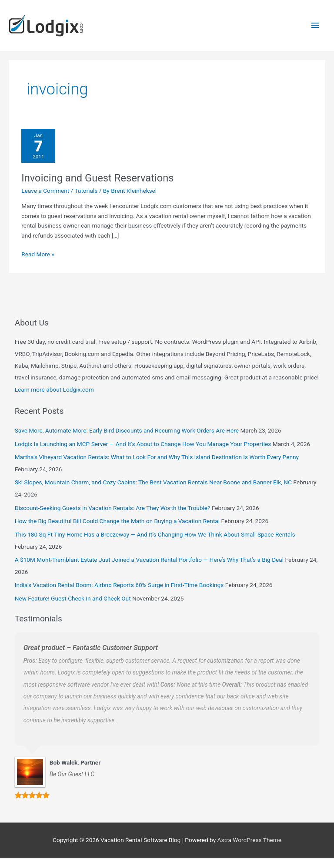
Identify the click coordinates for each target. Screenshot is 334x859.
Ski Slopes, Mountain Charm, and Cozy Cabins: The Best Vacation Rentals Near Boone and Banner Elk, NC (153, 483)
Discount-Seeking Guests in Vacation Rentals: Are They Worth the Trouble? (112, 509)
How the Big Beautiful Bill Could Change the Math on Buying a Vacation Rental (117, 522)
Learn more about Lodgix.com (54, 390)
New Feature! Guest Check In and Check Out (73, 600)
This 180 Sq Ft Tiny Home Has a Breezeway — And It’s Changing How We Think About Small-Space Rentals (155, 536)
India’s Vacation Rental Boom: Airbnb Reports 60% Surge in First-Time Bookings (119, 586)
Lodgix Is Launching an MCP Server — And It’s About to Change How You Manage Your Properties (143, 445)
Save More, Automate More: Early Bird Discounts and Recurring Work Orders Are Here (127, 431)
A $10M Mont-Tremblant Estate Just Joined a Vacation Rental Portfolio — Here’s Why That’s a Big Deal (149, 561)
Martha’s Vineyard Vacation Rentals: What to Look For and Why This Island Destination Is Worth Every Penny (157, 458)
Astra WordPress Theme (249, 841)
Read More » (37, 255)
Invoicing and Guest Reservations (97, 179)
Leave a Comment (45, 191)
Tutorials (85, 191)
